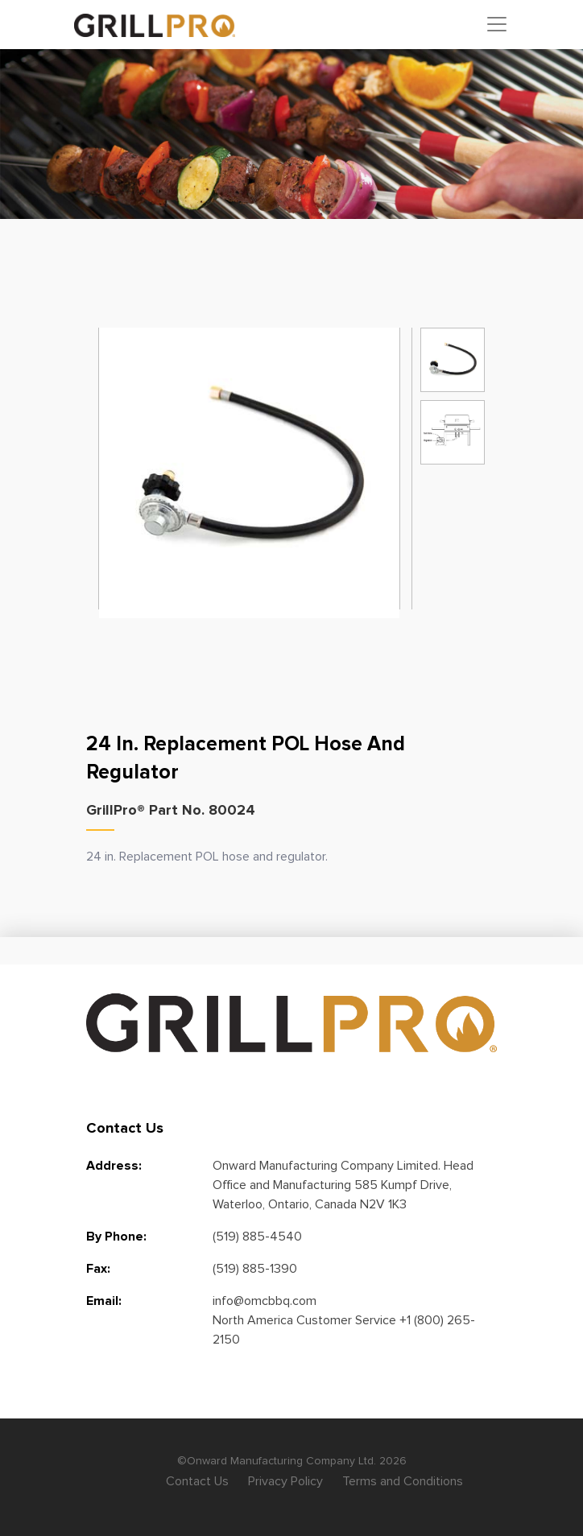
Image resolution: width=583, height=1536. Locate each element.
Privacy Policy (285, 1481)
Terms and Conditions (402, 1481)
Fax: (98, 1268)
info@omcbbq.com (264, 1300)
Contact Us (197, 1481)
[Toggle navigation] (497, 24)
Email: (104, 1300)
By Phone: (116, 1236)
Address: (114, 1165)
